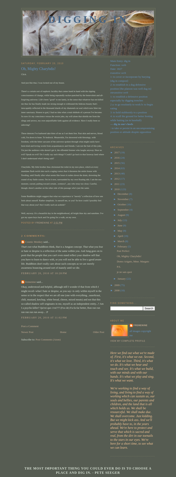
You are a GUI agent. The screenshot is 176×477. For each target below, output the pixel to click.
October (122, 204)
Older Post (98, 332)
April (120, 235)
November (123, 199)
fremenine (30, 281)
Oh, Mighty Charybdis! (129, 256)
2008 (117, 290)
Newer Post (27, 332)
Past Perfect (123, 250)
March (121, 241)
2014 (117, 168)
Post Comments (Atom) (48, 339)
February (122, 246)
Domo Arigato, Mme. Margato (133, 261)
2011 (117, 184)
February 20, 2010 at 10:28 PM (44, 273)
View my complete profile (127, 341)
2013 (117, 173)
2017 (117, 152)
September (123, 209)
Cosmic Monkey (34, 241)
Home (63, 332)
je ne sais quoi (124, 271)
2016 (117, 157)
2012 (117, 178)
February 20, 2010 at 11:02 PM (44, 317)
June (120, 225)
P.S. (119, 266)
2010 (117, 189)
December (123, 193)
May (120, 230)
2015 (117, 162)
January (121, 278)
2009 (117, 285)
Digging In (88, 19)
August (121, 214)
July (120, 220)
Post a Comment (30, 326)
